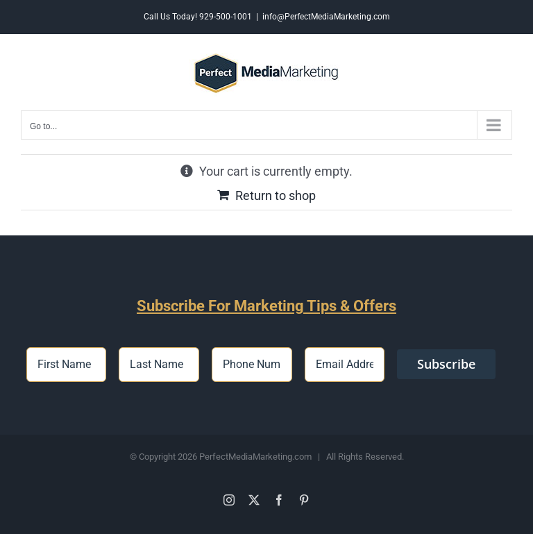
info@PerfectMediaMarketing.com (326, 17)
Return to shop (275, 195)
